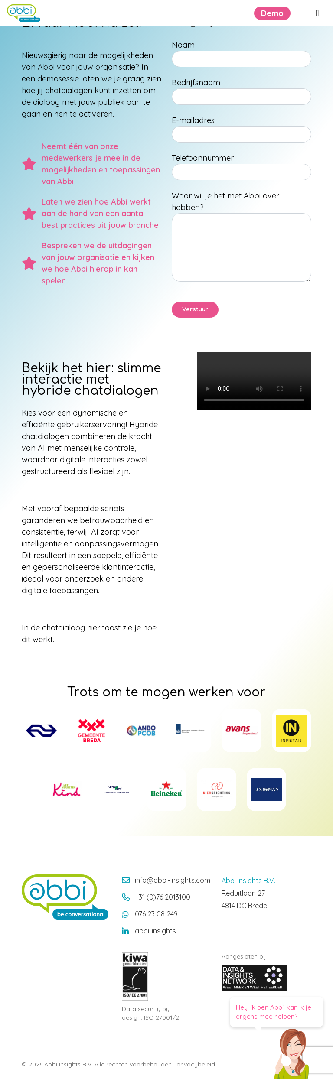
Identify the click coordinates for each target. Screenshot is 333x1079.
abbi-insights (155, 930)
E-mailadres (193, 120)
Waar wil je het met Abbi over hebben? (225, 201)
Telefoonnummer (203, 158)
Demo (272, 13)
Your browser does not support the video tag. (254, 381)
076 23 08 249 (156, 914)
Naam (183, 45)
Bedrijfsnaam (196, 83)
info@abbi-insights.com (172, 880)
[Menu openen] (317, 13)
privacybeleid (195, 1064)
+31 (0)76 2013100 (162, 897)
